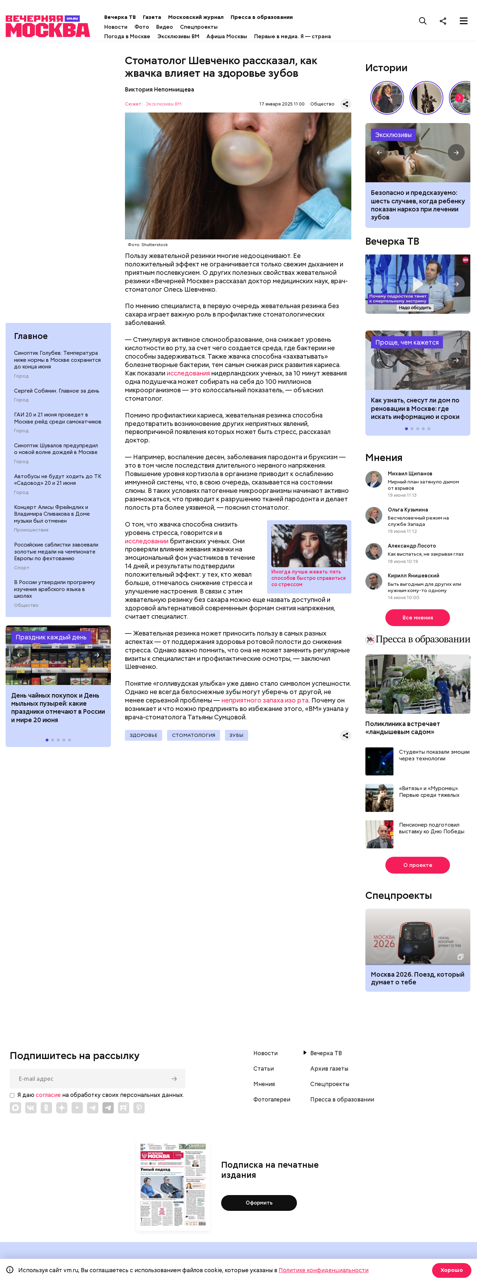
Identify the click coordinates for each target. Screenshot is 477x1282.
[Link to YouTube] (77, 1109)
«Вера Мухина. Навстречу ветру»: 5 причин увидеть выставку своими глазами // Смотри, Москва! (426, 99)
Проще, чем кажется (407, 344)
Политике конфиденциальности (324, 1270)
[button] (19, 659)
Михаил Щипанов (410, 475)
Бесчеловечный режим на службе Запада (418, 523)
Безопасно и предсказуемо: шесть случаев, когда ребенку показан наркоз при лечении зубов (418, 207)
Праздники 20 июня (58, 659)
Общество (26, 609)
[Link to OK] (46, 1109)
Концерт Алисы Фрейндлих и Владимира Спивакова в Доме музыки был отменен (52, 518)
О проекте (417, 866)
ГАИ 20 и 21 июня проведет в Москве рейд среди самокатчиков (57, 422)
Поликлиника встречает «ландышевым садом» (402, 730)
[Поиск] (423, 20)
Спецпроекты (217, 26)
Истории (386, 69)
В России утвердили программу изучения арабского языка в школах (54, 593)
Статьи (263, 1071)
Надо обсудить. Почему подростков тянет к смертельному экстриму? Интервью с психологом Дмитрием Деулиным (418, 286)
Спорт (21, 572)
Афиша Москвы (244, 36)
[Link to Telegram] (92, 1109)
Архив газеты (329, 1071)
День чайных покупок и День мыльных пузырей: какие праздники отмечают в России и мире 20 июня (58, 711)
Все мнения (418, 619)
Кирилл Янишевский (413, 578)
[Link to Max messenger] (15, 1109)
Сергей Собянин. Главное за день (56, 394)
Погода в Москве (145, 36)
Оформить (259, 1204)
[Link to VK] (31, 1109)
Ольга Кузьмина (409, 512)
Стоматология (196, 737)
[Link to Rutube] (123, 1109)
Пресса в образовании (280, 17)
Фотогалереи (271, 1102)
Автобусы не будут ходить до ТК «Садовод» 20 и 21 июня (57, 484)
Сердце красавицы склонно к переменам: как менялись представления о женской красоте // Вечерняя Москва (387, 99)
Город (21, 380)
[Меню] (463, 20)
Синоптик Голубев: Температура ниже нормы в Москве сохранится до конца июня (57, 364)
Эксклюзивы (393, 137)
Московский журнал (213, 17)
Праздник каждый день (51, 641)
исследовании (146, 542)
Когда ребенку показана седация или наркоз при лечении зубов (418, 154)
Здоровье (144, 737)
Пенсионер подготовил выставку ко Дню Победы (431, 830)
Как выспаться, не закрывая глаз (426, 556)
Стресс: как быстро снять (309, 548)
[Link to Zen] (61, 1109)
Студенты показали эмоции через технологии (434, 757)
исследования (188, 375)
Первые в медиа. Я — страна (310, 36)
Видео (182, 26)
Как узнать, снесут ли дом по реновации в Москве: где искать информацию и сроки (418, 362)
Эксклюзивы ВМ (196, 36)
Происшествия (31, 534)
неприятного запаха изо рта (265, 702)
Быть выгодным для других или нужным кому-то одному (424, 589)
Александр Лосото (412, 548)
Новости (133, 26)
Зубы (242, 737)
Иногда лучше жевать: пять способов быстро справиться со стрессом (308, 580)
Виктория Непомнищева (159, 91)
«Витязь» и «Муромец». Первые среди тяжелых (429, 794)
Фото (159, 26)
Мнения (384, 459)
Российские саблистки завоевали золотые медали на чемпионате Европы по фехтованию (56, 555)
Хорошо (451, 1270)
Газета (170, 17)
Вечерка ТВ (138, 17)
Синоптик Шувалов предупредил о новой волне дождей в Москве (56, 453)
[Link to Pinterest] (139, 1109)
